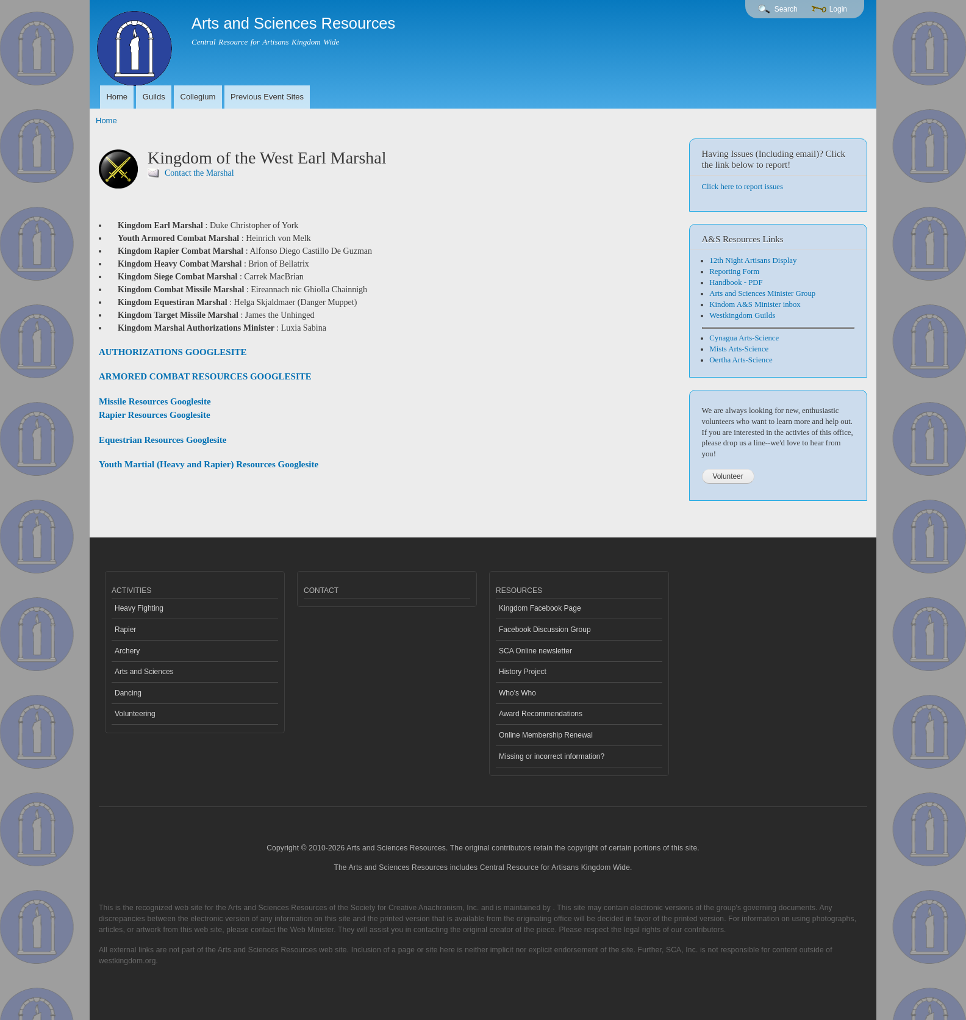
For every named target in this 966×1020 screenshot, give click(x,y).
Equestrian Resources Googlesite (163, 440)
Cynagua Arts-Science (744, 338)
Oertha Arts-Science (740, 360)
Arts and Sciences (144, 671)
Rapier (125, 629)
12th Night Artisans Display (752, 260)
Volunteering (135, 713)
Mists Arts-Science (738, 349)
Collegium (198, 96)
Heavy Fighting (139, 608)
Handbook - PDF (735, 282)
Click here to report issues (742, 186)
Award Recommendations (540, 713)
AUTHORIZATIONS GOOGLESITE (172, 352)
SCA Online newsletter (535, 651)
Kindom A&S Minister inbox (754, 304)
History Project (522, 671)
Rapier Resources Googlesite (154, 415)
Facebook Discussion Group (545, 629)
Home (116, 96)
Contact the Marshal (199, 173)
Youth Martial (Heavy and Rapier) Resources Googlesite (208, 464)
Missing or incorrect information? (551, 756)
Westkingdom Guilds (742, 315)
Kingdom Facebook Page (540, 608)
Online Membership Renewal (546, 735)
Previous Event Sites (267, 96)
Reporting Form (734, 271)
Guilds (154, 96)
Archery (127, 651)
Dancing (128, 693)
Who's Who (517, 693)
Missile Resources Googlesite (155, 401)
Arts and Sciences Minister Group (762, 293)
